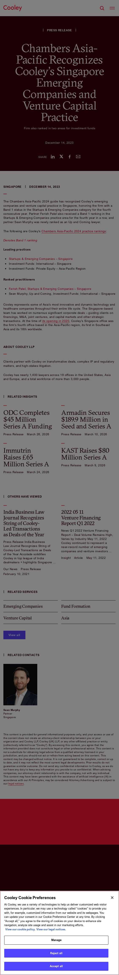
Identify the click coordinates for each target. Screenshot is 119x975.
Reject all (56, 953)
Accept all (56, 966)
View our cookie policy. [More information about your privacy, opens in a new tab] (20, 929)
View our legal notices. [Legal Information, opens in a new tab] (51, 929)
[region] (59, 933)
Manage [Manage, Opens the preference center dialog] (56, 940)
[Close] (112, 897)
